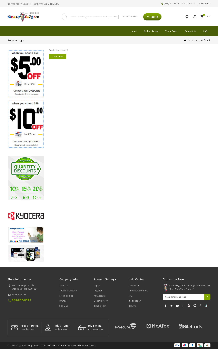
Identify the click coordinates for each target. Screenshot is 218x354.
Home (134, 31)
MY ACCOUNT (188, 3)
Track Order (171, 31)
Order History (151, 31)
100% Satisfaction (68, 290)
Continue (58, 56)
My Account (100, 295)
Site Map (63, 306)
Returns (132, 306)
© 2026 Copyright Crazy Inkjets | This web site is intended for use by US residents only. (52, 350)
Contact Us (190, 31)
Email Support (19, 294)
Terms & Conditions (138, 290)
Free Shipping (66, 295)
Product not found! (201, 40)
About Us (64, 285)
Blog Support (134, 300)
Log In (97, 285)
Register (98, 290)
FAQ (205, 31)
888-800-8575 (21, 300)
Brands (63, 300)
